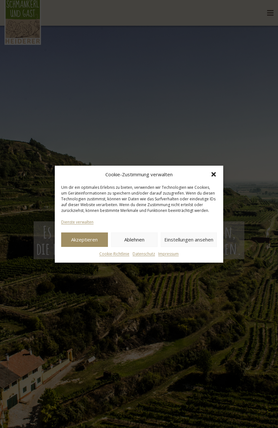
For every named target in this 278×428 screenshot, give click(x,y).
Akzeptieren (84, 239)
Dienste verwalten (77, 222)
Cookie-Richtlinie (114, 254)
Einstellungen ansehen (188, 239)
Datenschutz (144, 254)
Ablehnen (134, 239)
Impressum (168, 254)
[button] (213, 174)
